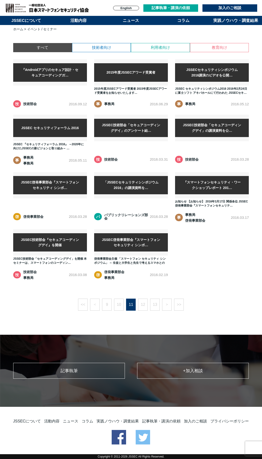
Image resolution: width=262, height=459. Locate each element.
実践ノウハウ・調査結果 (235, 20)
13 (155, 304)
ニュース (131, 20)
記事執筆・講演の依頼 (171, 8)
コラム (183, 20)
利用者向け (160, 47)
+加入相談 (193, 370)
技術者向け (101, 47)
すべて (42, 47)
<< (83, 304)
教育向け (219, 47)
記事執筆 (69, 370)
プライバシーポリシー (229, 421)
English (126, 8)
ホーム (18, 29)
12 (143, 304)
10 (119, 304)
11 (131, 304)
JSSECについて (26, 20)
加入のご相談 (229, 8)
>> (179, 304)
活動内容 (78, 20)
